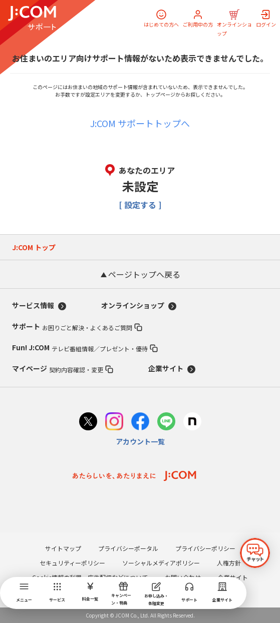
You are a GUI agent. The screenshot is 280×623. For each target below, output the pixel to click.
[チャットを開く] (255, 553)
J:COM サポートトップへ (140, 123)
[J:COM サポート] (32, 18)
